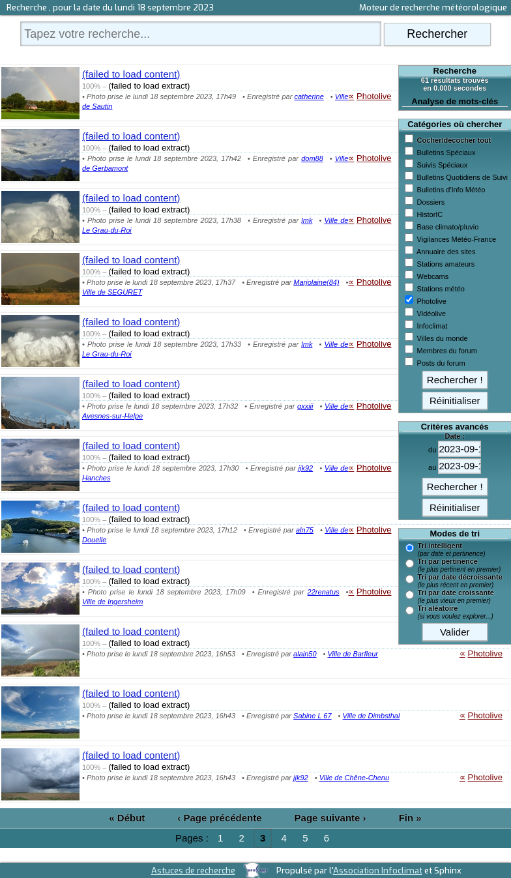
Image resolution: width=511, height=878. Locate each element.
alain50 (304, 654)
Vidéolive (431, 313)
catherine (309, 96)
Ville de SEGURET (112, 292)
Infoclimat (432, 326)
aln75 (305, 530)
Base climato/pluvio (448, 227)
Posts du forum (441, 363)
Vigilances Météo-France (456, 239)
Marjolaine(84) (316, 282)
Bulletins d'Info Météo (451, 190)
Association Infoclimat (377, 870)
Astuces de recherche (193, 870)
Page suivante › (330, 817)
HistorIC (430, 214)
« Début (127, 817)
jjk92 (306, 468)
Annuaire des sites (446, 252)
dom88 (312, 158)
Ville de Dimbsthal (371, 716)
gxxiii (305, 406)
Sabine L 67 (312, 716)
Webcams (433, 276)
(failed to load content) (131, 74)
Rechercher (437, 33)
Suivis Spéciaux (442, 165)
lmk (306, 220)
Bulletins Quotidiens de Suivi (462, 177)
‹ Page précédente (219, 817)
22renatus (324, 592)
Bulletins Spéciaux (446, 152)
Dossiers (431, 202)
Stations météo (441, 289)
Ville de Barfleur (352, 654)
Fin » (410, 817)
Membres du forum (447, 351)
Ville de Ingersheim (112, 602)
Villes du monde (442, 338)
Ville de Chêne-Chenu (354, 778)
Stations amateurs (446, 264)
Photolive (431, 301)
